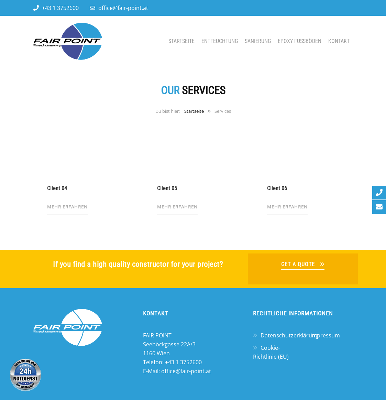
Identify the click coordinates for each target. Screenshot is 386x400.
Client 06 (277, 188)
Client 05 (167, 188)
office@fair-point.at (123, 8)
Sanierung (258, 41)
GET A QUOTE (298, 264)
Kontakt (339, 41)
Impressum (325, 335)
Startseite (181, 41)
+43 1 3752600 (60, 8)
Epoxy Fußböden (299, 41)
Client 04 (57, 188)
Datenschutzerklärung (290, 335)
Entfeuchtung (219, 41)
